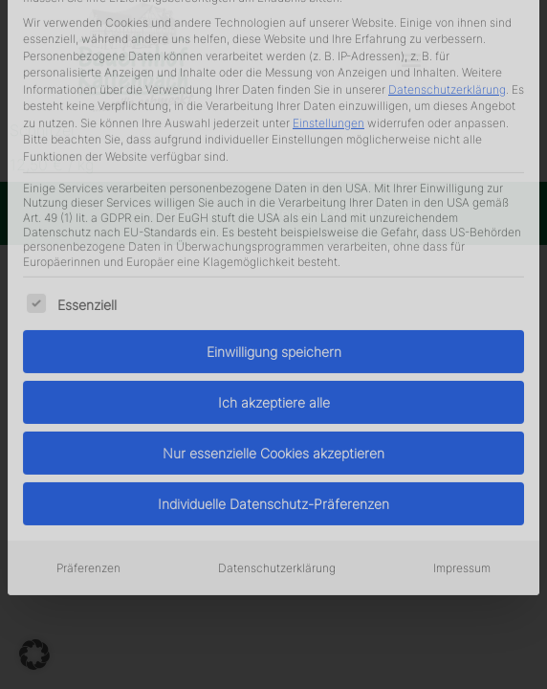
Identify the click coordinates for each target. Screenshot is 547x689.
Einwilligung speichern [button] (274, 183)
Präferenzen (88, 399)
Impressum (462, 399)
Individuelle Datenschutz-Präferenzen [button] (273, 335)
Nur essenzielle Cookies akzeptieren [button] (273, 285)
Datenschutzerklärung (277, 399)
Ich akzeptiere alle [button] (274, 234)
